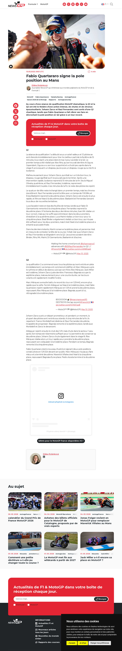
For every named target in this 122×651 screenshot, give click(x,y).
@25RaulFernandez (74, 246)
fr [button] (104, 4)
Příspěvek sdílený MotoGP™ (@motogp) (61, 431)
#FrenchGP (56, 249)
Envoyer (82, 133)
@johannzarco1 (88, 244)
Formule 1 (33, 4)
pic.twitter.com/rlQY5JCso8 (68, 305)
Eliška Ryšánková (39, 85)
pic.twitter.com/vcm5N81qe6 (78, 249)
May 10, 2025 (82, 254)
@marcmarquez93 (78, 299)
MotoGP (44, 4)
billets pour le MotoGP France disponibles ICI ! (61, 441)
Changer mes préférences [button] (99, 643)
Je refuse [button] (82, 643)
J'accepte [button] (71, 643)
